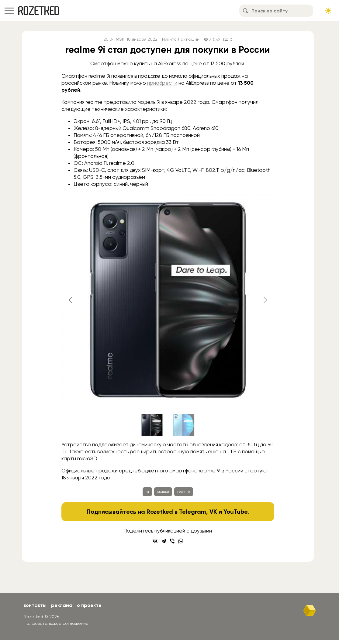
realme (183, 491)
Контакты (35, 605)
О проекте (89, 605)
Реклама (61, 605)
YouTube (235, 511)
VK (213, 511)
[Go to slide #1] (152, 425)
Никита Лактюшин (180, 39)
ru (147, 491)
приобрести (162, 83)
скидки (163, 491)
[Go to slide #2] (183, 425)
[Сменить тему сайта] (328, 11)
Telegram (192, 511)
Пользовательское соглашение (56, 623)
